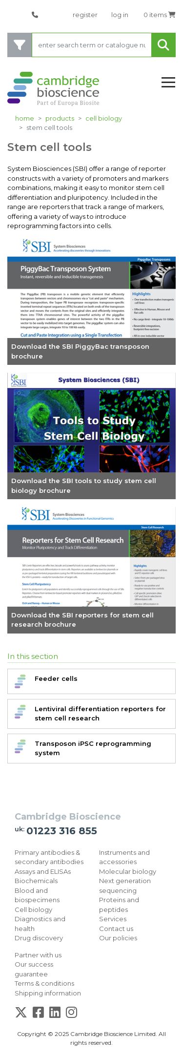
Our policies (118, 938)
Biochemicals (36, 881)
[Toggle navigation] (168, 83)
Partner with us (38, 955)
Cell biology (103, 118)
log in (119, 15)
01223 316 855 (61, 831)
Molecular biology (127, 871)
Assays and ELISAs (43, 871)
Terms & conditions (44, 983)
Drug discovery (39, 938)
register (85, 15)
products (59, 118)
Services (112, 919)
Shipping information (48, 993)
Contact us (116, 928)
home (24, 118)
